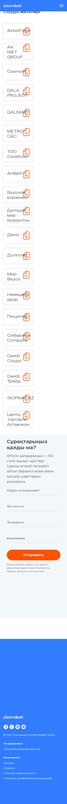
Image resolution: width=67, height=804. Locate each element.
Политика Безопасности (20, 773)
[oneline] (33, 538)
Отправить (33, 555)
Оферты (9, 768)
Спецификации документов (22, 749)
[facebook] (11, 727)
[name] (33, 490)
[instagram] (23, 727)
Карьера (9, 763)
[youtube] (17, 727)
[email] (33, 506)
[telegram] (6, 727)
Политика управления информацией (28, 778)
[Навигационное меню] (61, 5)
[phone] (33, 522)
